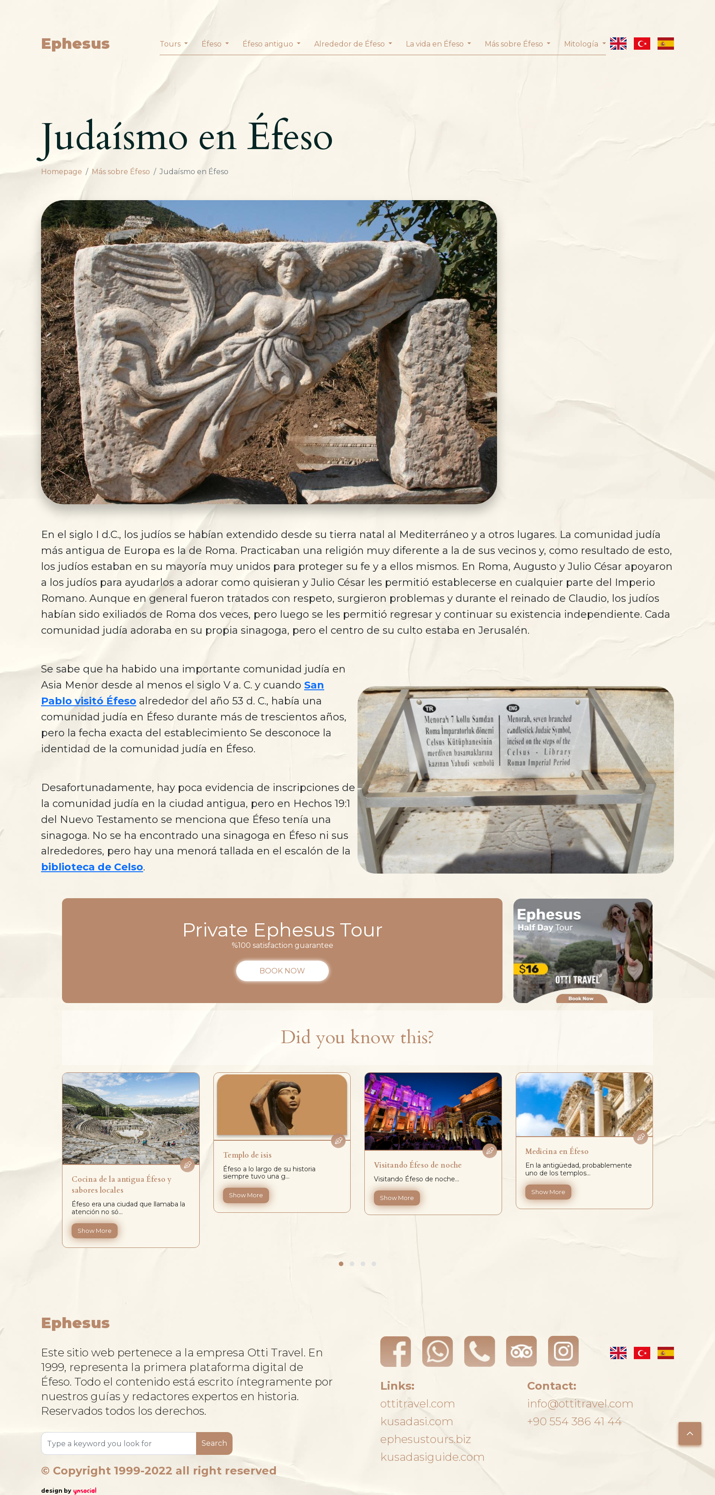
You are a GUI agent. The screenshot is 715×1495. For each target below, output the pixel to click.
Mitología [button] (582, 44)
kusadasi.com (416, 1421)
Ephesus (75, 43)
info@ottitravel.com (580, 1403)
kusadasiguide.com (432, 1457)
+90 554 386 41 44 (574, 1421)
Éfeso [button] (212, 44)
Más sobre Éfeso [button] (515, 44)
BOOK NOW (282, 971)
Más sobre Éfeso (121, 171)
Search (214, 1443)
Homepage (61, 171)
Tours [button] (171, 44)
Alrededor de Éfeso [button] (350, 44)
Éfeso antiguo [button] (269, 44)
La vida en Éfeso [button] (436, 44)
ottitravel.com (417, 1403)
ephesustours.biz (425, 1439)
